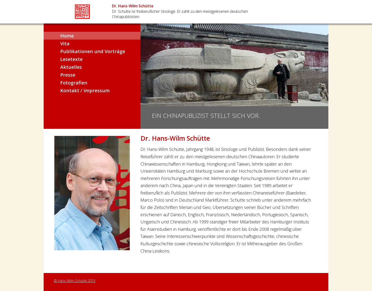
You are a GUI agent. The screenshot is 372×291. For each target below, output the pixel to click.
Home (67, 35)
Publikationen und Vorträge (92, 51)
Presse (67, 75)
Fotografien (73, 82)
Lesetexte (71, 59)
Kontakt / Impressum (85, 90)
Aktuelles (71, 67)
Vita (65, 43)
